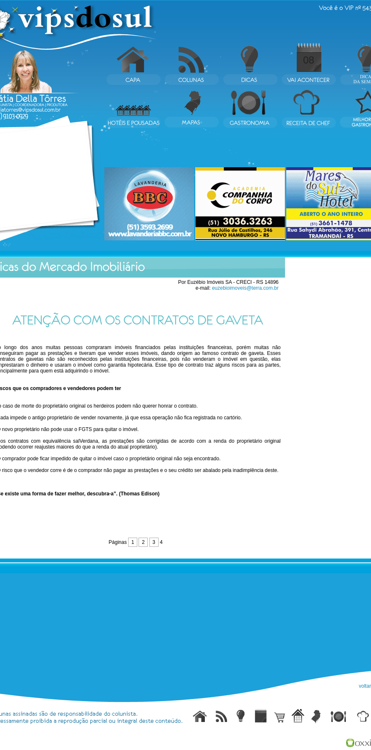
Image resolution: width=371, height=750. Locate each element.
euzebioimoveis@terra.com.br (245, 288)
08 (308, 60)
